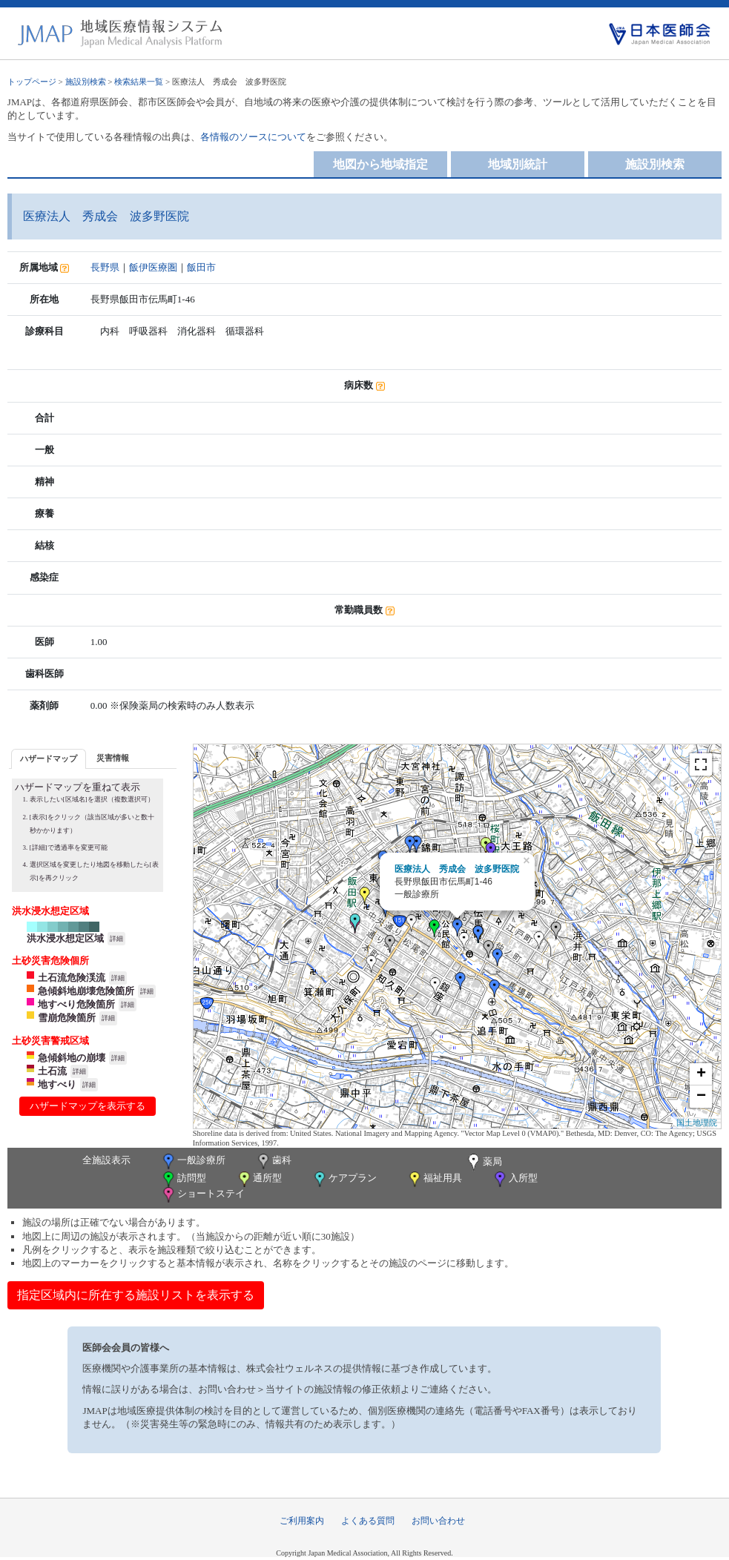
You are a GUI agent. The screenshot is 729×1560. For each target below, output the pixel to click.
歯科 (273, 1161)
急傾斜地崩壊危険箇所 (86, 991)
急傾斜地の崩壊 (71, 1057)
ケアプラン (344, 1179)
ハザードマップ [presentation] (48, 758)
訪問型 (183, 1179)
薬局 (483, 1162)
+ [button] (701, 1074)
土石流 (52, 1071)
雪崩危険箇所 (67, 1017)
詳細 (116, 938)
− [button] (701, 1096)
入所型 (515, 1179)
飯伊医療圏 (153, 267)
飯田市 (201, 267)
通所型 (259, 1179)
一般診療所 (192, 1161)
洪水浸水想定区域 (65, 938)
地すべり (57, 1084)
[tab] (48, 759)
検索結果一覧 (138, 81)
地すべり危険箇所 (76, 1004)
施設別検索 (85, 81)
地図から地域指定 (380, 164)
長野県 (104, 267)
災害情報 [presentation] (112, 757)
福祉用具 (434, 1179)
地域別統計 (517, 164)
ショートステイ (202, 1195)
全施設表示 (106, 1160)
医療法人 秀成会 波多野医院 (457, 869)
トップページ (31, 81)
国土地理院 (696, 1122)
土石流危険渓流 (71, 977)
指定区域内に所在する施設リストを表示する (135, 1295)
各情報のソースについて (253, 136)
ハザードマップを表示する (87, 1105)
